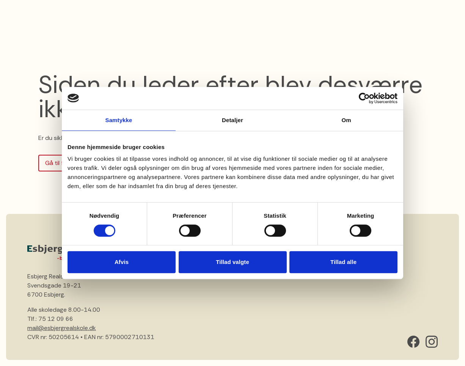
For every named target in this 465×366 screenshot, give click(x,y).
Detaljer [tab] (232, 120)
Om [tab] (346, 120)
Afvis (122, 262)
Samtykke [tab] (118, 120)
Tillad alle (343, 262)
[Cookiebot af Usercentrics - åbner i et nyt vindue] (364, 98)
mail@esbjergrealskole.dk (61, 328)
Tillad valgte (232, 262)
